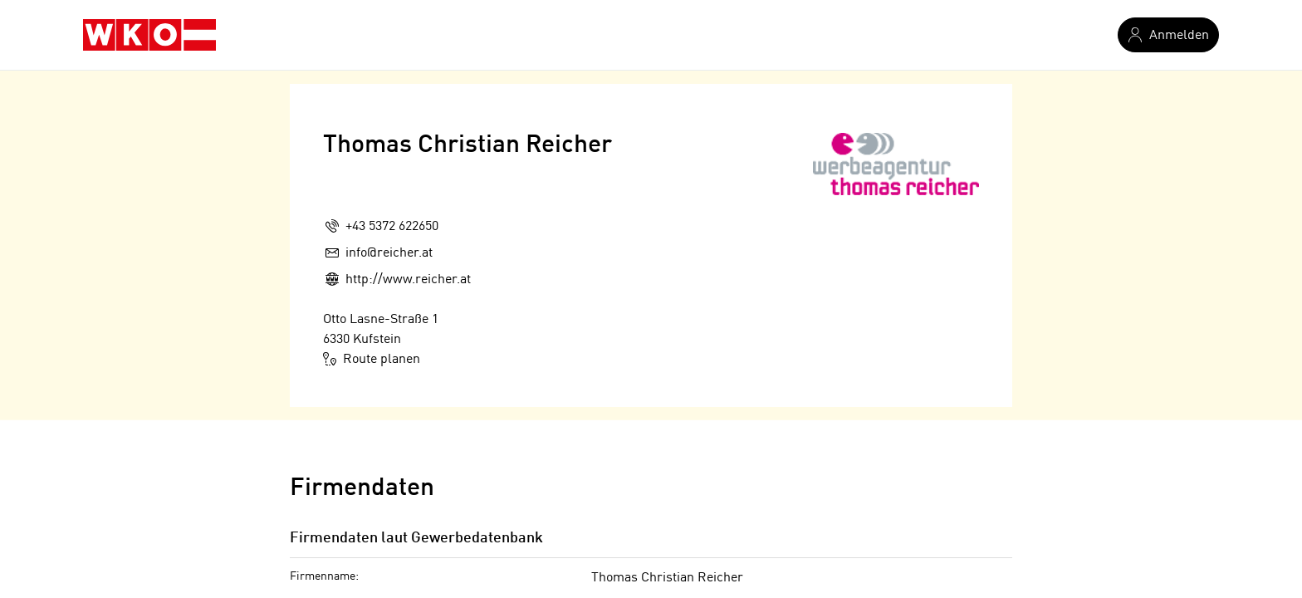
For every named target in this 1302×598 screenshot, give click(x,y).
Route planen (371, 358)
